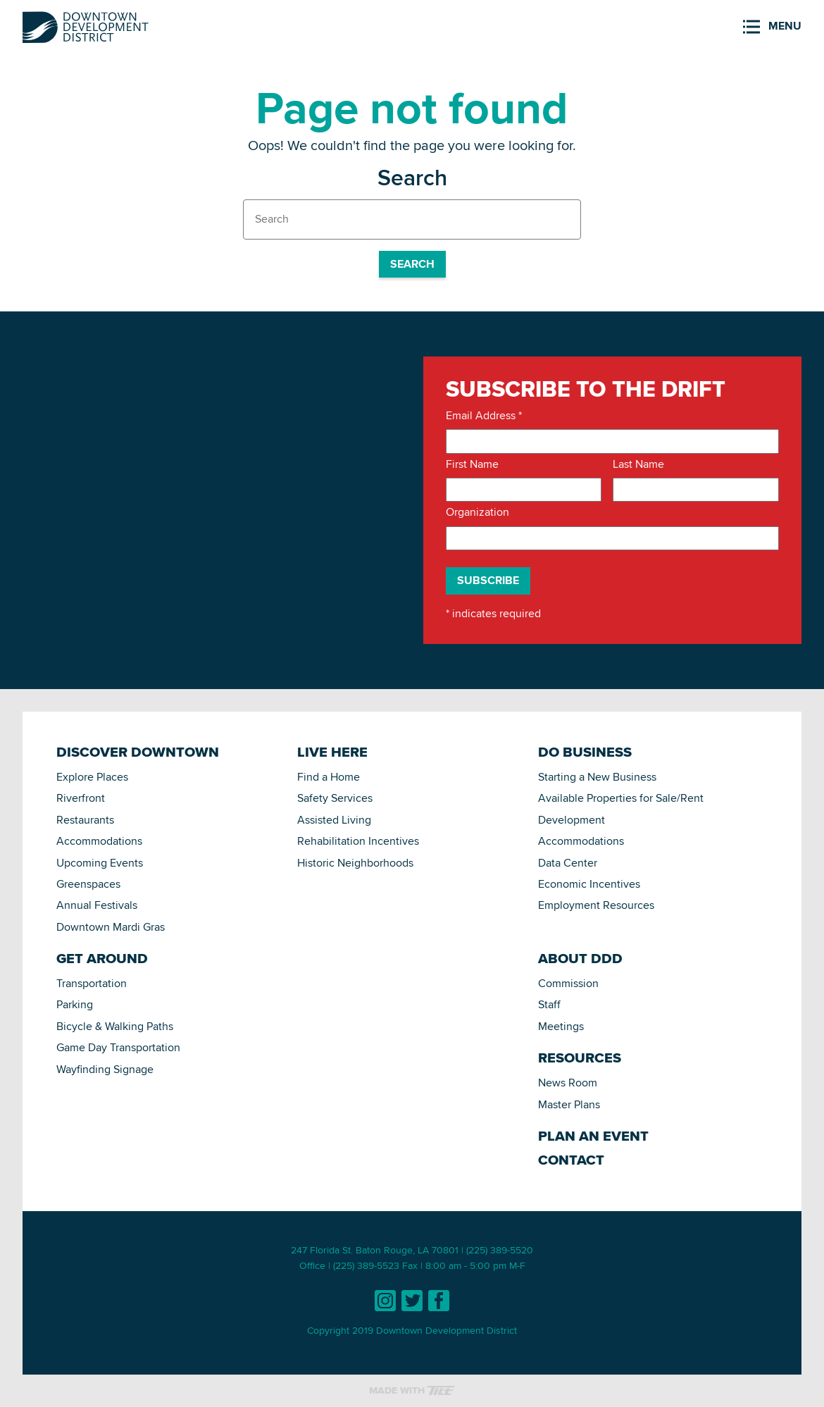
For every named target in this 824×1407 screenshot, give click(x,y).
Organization (477, 512)
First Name (472, 464)
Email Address (484, 415)
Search (412, 264)
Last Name (638, 464)
